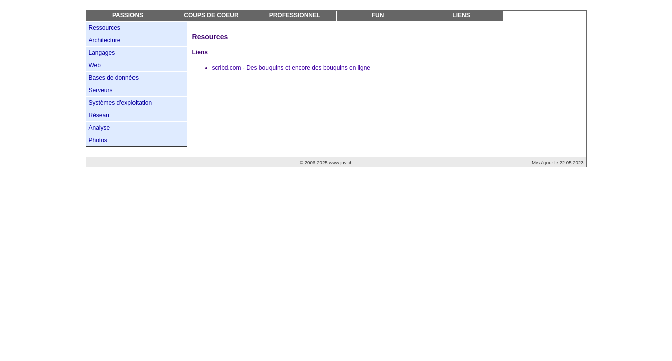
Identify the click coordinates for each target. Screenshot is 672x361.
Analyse (99, 127)
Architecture (105, 40)
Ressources (104, 27)
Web (95, 65)
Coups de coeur (211, 15)
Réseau (99, 115)
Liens (461, 15)
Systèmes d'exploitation (120, 102)
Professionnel (295, 15)
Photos (98, 140)
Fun (378, 15)
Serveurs (101, 90)
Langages (102, 52)
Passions (127, 15)
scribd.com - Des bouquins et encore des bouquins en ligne (291, 67)
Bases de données (114, 77)
